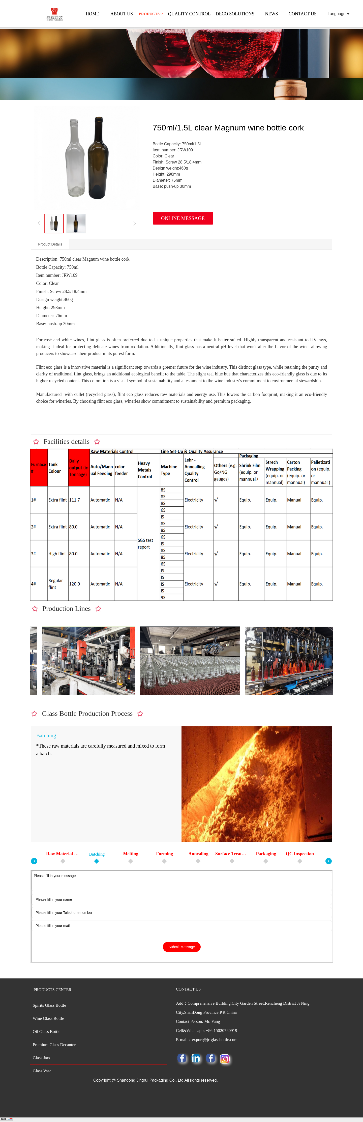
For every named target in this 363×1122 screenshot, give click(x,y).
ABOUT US (121, 13)
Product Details (50, 244)
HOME (92, 13)
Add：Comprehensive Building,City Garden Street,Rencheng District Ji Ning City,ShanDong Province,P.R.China (253, 1022)
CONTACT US (303, 13)
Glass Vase (42, 1071)
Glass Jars (41, 1057)
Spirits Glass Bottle (49, 1005)
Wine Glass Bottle (48, 1018)
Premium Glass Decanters (55, 1044)
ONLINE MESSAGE (183, 218)
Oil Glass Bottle (46, 1031)
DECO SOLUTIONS (235, 13)
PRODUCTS (151, 14)
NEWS (271, 13)
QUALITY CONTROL (189, 13)
